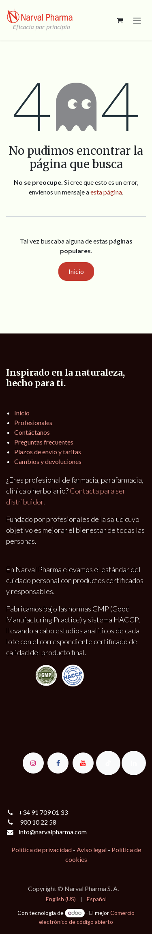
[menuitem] (61, 898)
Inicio (76, 271)
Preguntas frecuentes (43, 442)
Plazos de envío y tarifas (47, 451)
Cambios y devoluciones (47, 461)
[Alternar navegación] (137, 20)
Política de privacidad (41, 849)
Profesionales (33, 422)
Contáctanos (32, 432)
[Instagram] (33, 763)
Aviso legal (92, 849)
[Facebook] (58, 763)
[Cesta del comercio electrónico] (119, 20)
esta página (106, 192)
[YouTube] (83, 763)
